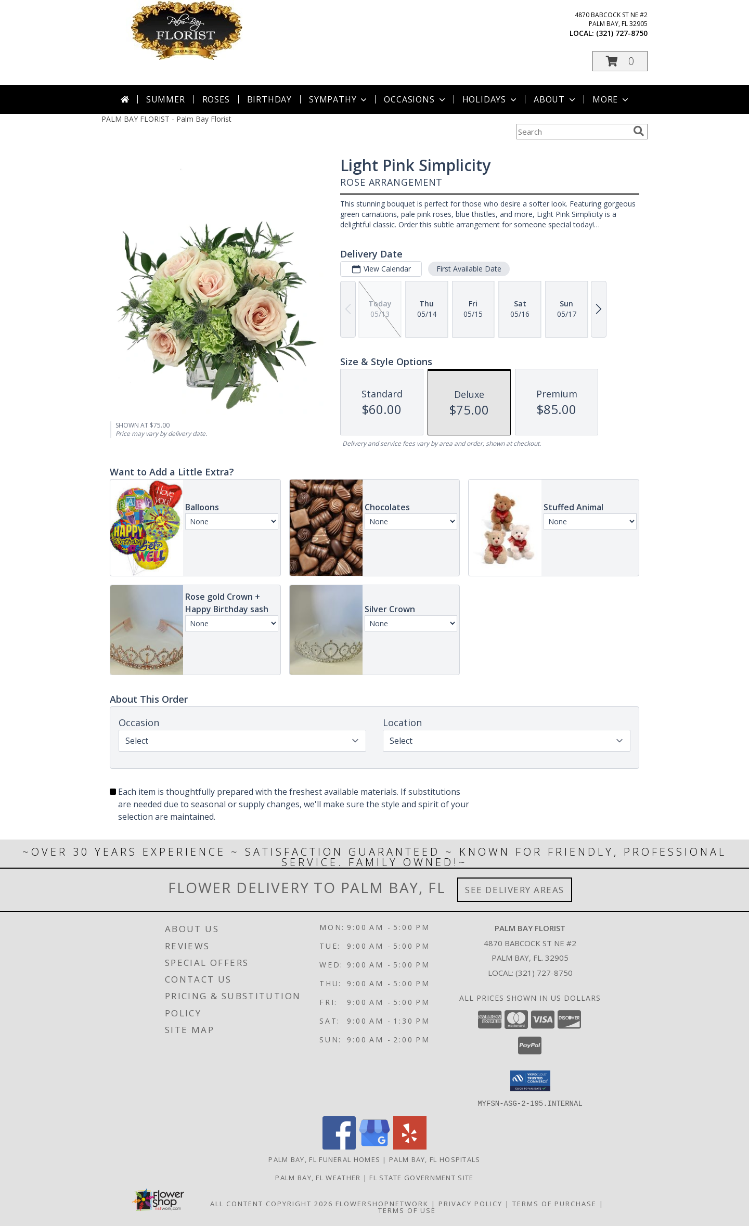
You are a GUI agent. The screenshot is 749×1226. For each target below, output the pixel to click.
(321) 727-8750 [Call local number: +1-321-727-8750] (622, 33)
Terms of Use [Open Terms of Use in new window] (407, 1210)
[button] (620, 61)
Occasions (415, 99)
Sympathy (339, 99)
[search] (638, 131)
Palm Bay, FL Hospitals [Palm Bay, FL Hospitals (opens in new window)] (435, 1159)
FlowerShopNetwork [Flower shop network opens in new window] (382, 1203)
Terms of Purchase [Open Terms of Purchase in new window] (554, 1203)
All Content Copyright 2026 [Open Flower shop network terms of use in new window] (271, 1203)
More (611, 99)
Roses (216, 99)
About (555, 99)
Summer (165, 99)
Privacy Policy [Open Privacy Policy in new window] (470, 1203)
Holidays (490, 99)
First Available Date (468, 269)
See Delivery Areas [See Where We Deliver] (514, 890)
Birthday (269, 99)
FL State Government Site (421, 1177)
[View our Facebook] (339, 1146)
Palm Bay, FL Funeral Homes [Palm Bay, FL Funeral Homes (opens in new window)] (324, 1159)
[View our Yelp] (410, 1146)
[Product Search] (572, 131)
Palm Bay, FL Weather (317, 1177)
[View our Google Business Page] (374, 1146)
